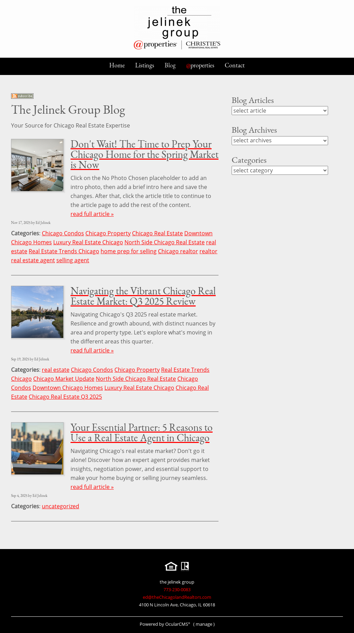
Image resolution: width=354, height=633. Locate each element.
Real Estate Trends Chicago (64, 251)
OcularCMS (177, 624)
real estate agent (33, 260)
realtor (208, 251)
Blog (170, 65)
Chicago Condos (63, 233)
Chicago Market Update (63, 378)
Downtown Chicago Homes (67, 387)
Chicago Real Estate (157, 233)
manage (204, 624)
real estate (55, 370)
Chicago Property (108, 233)
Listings (144, 65)
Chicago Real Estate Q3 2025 (65, 396)
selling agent (72, 260)
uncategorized (60, 506)
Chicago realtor (178, 251)
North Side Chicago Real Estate (164, 242)
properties (200, 65)
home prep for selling (129, 251)
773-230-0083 (177, 589)
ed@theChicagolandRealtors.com (177, 597)
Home (117, 65)
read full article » (92, 214)
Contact (235, 65)
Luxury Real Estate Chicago (88, 242)
